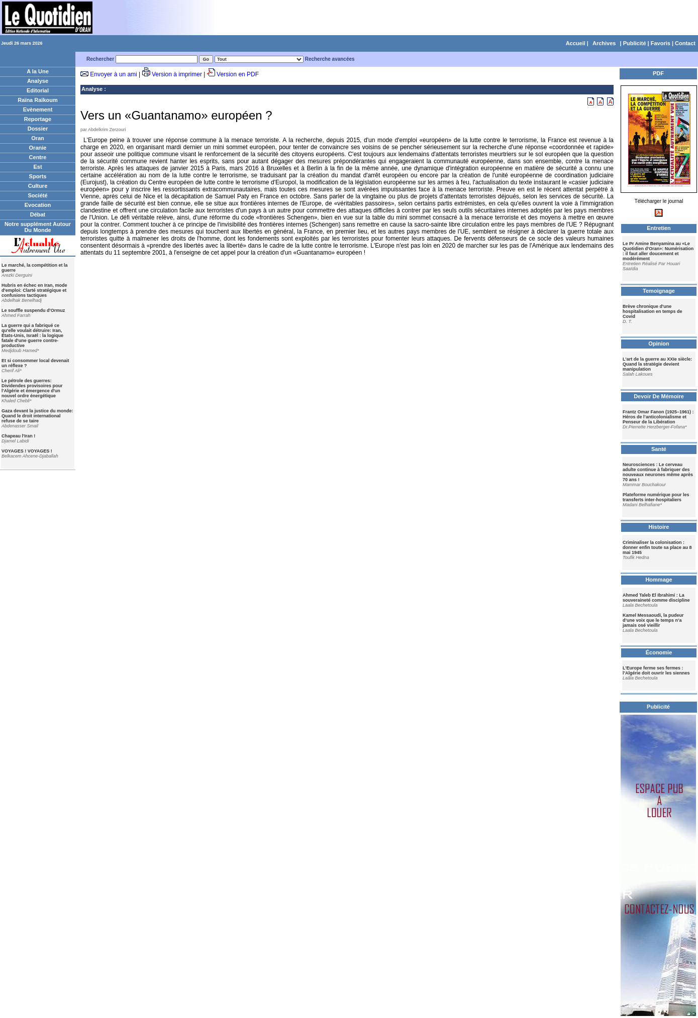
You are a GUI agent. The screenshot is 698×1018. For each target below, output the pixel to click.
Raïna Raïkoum (37, 100)
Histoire (659, 527)
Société (37, 195)
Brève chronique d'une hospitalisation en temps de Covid (652, 311)
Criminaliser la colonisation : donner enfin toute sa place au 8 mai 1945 (657, 547)
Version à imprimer (177, 74)
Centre (38, 157)
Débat (38, 214)
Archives (604, 43)
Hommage (658, 580)
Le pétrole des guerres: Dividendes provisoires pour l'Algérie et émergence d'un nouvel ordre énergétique (32, 388)
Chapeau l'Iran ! (18, 435)
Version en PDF (238, 74)
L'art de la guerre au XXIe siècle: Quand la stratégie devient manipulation (657, 364)
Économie (659, 652)
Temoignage (659, 291)
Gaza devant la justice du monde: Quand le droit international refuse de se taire (37, 415)
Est (37, 167)
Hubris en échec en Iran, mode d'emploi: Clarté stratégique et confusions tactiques (34, 290)
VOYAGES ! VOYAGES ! (27, 451)
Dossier (38, 129)
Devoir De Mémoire (659, 396)
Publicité (634, 43)
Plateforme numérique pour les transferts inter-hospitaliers (656, 497)
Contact (685, 43)
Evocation (38, 205)
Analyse (37, 81)
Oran (37, 138)
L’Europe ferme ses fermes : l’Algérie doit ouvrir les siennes (656, 670)
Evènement (38, 109)
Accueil (575, 43)
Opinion (658, 344)
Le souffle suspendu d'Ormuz (33, 310)
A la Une (38, 71)
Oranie (38, 148)
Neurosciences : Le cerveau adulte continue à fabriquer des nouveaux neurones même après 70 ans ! (658, 472)
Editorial (38, 90)
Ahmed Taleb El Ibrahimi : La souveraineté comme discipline (656, 598)
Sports (38, 176)
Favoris (660, 43)
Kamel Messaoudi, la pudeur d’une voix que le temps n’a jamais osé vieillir (653, 620)
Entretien (659, 228)
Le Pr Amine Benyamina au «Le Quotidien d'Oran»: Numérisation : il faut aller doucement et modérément (658, 251)
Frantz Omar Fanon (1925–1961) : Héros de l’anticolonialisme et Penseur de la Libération (658, 416)
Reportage (37, 119)
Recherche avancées (330, 59)
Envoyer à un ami (113, 74)
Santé (658, 449)
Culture (38, 186)
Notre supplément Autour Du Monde (38, 227)
